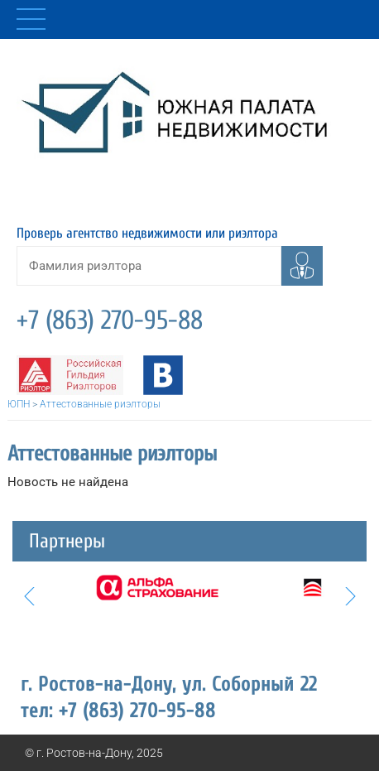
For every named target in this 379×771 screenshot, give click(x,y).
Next (350, 596)
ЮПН (18, 404)
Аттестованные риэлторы (100, 404)
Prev (29, 596)
